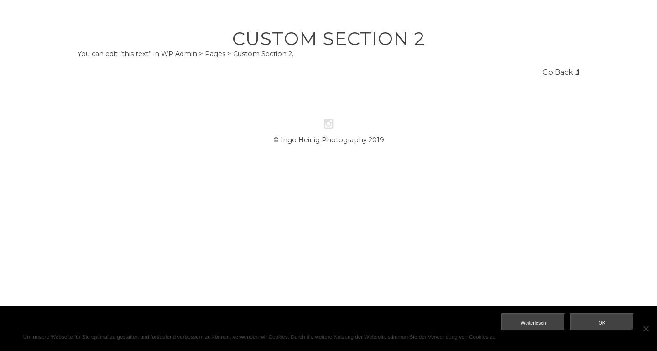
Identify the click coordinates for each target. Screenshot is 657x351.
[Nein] (645, 328)
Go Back (557, 72)
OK (602, 322)
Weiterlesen (533, 322)
